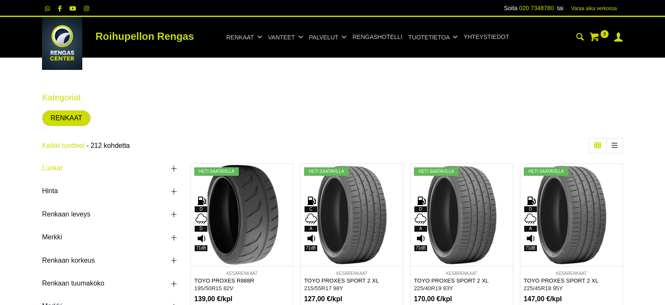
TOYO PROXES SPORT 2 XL (341, 280)
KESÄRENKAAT (241, 273)
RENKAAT (66, 118)
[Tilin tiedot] (618, 38)
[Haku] (580, 38)
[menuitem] (377, 37)
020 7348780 (536, 8)
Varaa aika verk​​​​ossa (594, 8)
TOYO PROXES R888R (224, 280)
